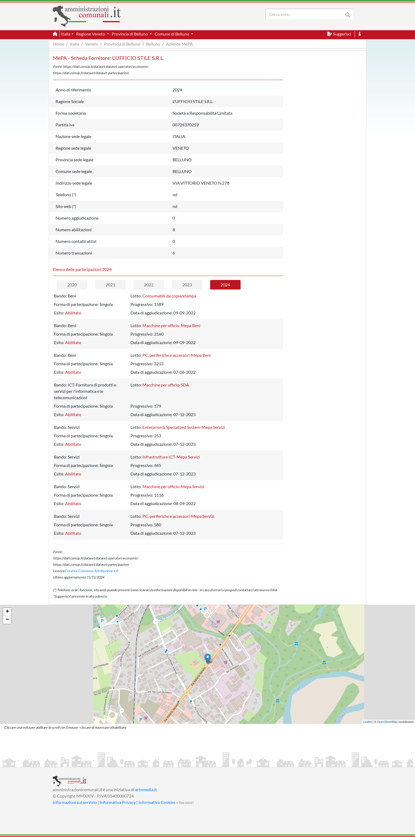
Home (58, 43)
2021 (110, 284)
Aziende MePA (179, 43)
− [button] (7, 620)
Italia (74, 43)
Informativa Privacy (118, 802)
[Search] (305, 14)
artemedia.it (146, 789)
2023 (187, 284)
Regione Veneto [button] (91, 33)
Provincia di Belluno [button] (130, 33)
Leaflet (367, 721)
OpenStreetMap (387, 721)
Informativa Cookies (156, 802)
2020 (72, 284)
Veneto (91, 43)
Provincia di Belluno (122, 43)
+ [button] (7, 612)
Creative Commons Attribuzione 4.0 (91, 571)
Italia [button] (65, 33)
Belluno (153, 43)
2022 (149, 284)
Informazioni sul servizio (75, 802)
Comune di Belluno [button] (172, 33)
